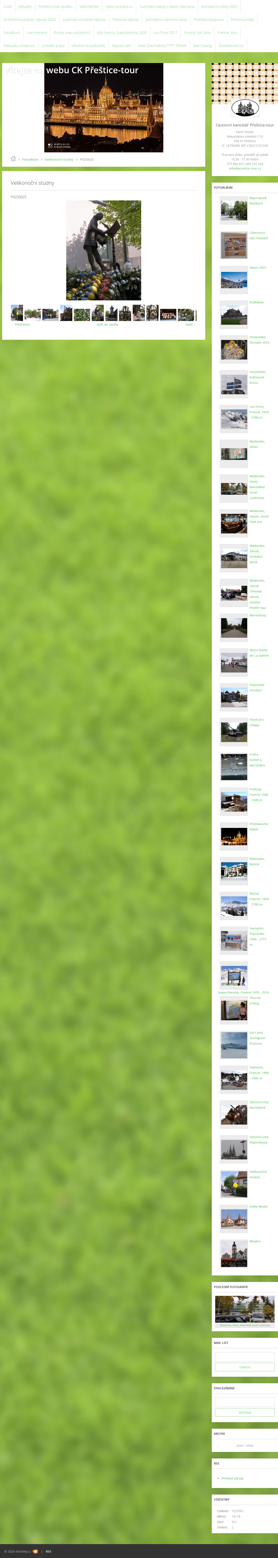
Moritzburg (258, 615)
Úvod (7, 6)
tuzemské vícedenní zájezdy (84, 19)
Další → (191, 324)
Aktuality (25, 6)
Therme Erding (255, 1000)
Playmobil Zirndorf (257, 687)
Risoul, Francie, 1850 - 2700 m (259, 898)
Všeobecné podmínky (88, 45)
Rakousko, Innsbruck (19, 45)
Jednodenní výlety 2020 (219, 6)
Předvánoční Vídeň (259, 826)
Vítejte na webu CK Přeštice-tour (71, 70)
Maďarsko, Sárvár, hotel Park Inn (259, 516)
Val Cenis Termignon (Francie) (257, 1037)
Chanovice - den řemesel (259, 235)
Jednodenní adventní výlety (166, 19)
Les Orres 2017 (165, 32)
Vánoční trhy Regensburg (259, 1139)
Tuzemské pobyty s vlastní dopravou (166, 6)
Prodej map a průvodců (72, 32)
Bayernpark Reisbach (258, 200)
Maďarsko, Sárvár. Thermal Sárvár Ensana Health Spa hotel (258, 596)
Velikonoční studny (59, 159)
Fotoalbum (11, 32)
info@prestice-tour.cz (245, 168)
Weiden (255, 1241)
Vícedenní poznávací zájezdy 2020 (29, 19)
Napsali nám (121, 45)
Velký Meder (89, 6)
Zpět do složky (107, 324)
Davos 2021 (258, 267)
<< (220, 1445)
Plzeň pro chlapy (257, 722)
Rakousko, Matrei (257, 861)
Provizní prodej (242, 19)
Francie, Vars (227, 32)
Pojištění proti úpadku (56, 6)
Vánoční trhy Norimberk (259, 1105)
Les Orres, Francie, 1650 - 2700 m (259, 411)
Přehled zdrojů (232, 1478)
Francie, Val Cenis (197, 32)
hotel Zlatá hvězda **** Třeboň (162, 45)
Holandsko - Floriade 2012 (259, 340)
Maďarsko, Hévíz (257, 444)
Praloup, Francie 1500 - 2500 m (259, 794)
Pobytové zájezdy (126, 19)
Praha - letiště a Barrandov (257, 759)
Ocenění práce (53, 45)
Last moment (37, 32)
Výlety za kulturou (119, 6)
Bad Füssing (203, 45)
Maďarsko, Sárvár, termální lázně (257, 554)
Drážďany (257, 302)
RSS (48, 1551)
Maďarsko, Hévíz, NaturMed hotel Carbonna (257, 487)
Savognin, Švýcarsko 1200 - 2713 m (258, 936)
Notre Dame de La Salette (259, 652)
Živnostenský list (231, 45)
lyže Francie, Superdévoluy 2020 (122, 32)
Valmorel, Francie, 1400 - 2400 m (259, 1072)
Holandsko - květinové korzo (259, 377)
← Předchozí (20, 324)
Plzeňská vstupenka (209, 19)
